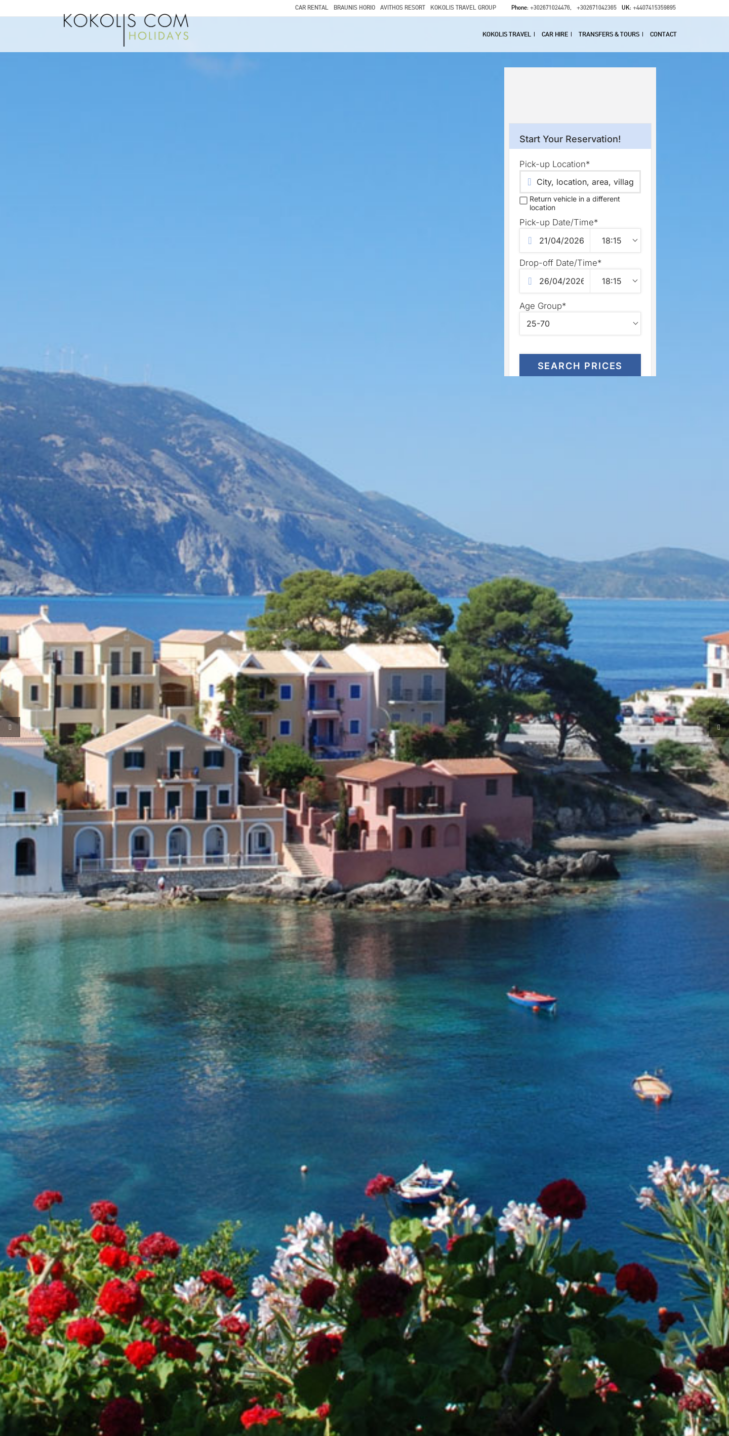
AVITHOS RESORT (402, 8)
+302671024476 (550, 8)
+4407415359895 (654, 8)
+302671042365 (597, 8)
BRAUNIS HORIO (354, 8)
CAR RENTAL (312, 8)
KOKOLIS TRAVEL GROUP (463, 8)
